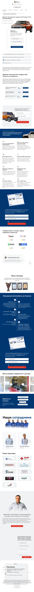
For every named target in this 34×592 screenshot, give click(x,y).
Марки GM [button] (8, 567)
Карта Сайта (4, 569)
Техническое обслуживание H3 (19, 13)
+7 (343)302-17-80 (17, 7)
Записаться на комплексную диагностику (16, 223)
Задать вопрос (26, 557)
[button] (30, 263)
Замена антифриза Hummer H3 (11, 96)
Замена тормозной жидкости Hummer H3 (11, 88)
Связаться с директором (17, 526)
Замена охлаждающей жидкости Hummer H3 (10, 92)
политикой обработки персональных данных (19, 221)
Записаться (26, 92)
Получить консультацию (22, 122)
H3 (12, 13)
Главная (4, 13)
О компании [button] (4, 567)
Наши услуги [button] (13, 567)
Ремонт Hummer (9, 13)
